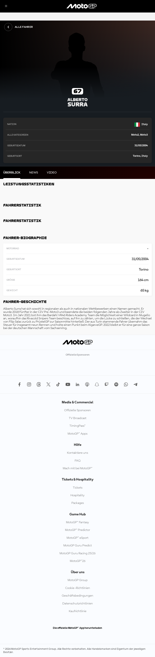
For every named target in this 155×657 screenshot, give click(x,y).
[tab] (11, 172)
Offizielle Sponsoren (77, 410)
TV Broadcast (77, 418)
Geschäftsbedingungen (77, 595)
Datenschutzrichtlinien (77, 603)
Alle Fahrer (18, 27)
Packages (77, 503)
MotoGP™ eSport (77, 538)
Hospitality (77, 495)
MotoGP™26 (77, 561)
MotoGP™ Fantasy (77, 522)
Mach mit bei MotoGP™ (77, 468)
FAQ (78, 460)
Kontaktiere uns (77, 453)
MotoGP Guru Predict (77, 545)
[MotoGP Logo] (81, 6)
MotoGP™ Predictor (77, 530)
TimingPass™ (77, 426)
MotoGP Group (78, 580)
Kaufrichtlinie (77, 611)
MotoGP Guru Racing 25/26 (77, 553)
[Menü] (6, 6)
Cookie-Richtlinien (77, 588)
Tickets (77, 487)
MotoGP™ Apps (77, 433)
